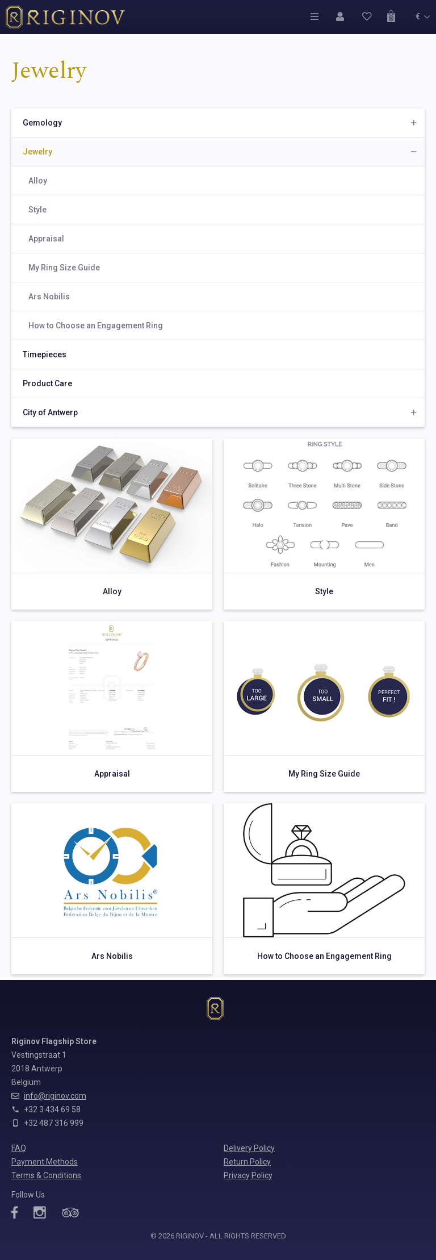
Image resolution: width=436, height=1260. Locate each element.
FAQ (18, 1148)
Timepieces (44, 354)
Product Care (47, 383)
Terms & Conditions (46, 1175)
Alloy (37, 180)
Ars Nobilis (49, 296)
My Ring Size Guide (64, 267)
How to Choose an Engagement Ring (95, 325)
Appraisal (46, 238)
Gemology (42, 122)
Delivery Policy (249, 1148)
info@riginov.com (55, 1095)
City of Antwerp (50, 412)
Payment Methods (44, 1161)
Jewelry (37, 151)
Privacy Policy (248, 1175)
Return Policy (247, 1161)
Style (37, 209)
